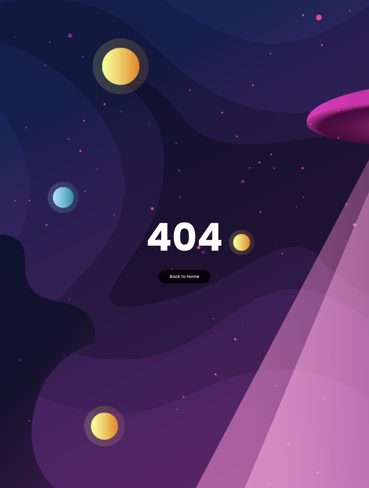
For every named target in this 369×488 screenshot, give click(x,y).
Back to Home (184, 276)
